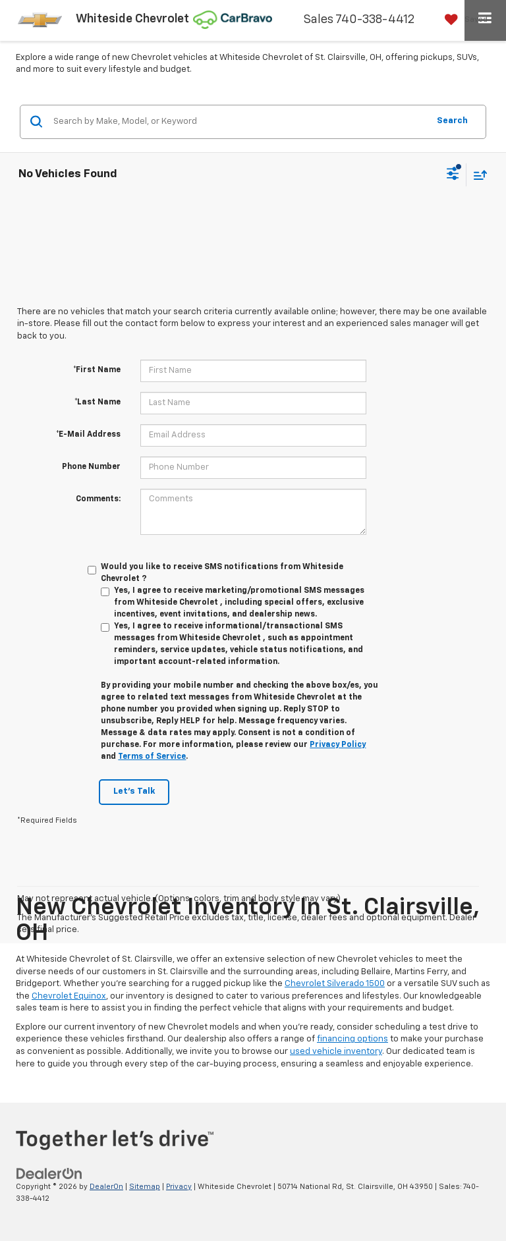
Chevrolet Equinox (69, 996)
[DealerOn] (49, 1173)
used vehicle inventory (336, 1051)
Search (452, 121)
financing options (352, 1039)
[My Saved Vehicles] (463, 19)
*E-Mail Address (88, 435)
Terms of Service (152, 757)
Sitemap (144, 1186)
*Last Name (97, 402)
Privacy (179, 1186)
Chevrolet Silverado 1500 (335, 983)
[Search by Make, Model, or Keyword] (239, 122)
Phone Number (91, 467)
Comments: (98, 499)
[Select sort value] (477, 174)
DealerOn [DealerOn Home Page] (106, 1186)
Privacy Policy (338, 745)
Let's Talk (134, 791)
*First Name (97, 370)
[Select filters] (453, 175)
